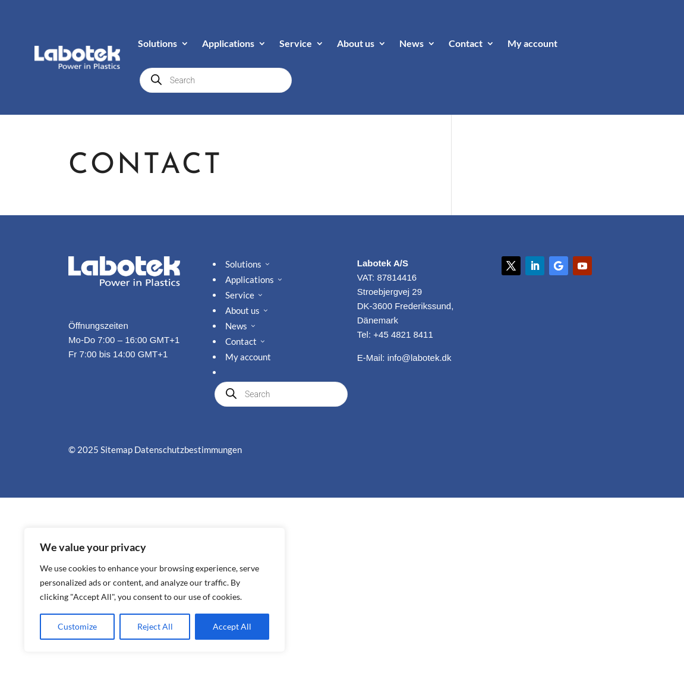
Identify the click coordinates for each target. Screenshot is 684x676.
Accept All (232, 626)
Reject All (155, 626)
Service (295, 43)
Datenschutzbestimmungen (188, 449)
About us (355, 43)
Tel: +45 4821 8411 (395, 334)
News (411, 43)
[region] (154, 589)
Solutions (157, 43)
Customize (77, 626)
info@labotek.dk (419, 358)
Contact (466, 43)
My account (532, 43)
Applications (228, 43)
